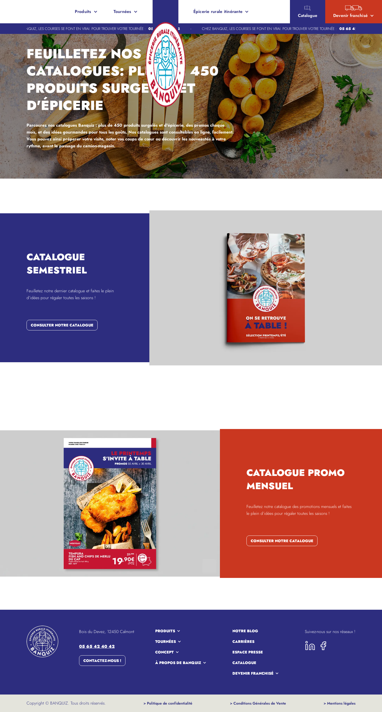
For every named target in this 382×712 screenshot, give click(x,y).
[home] (23, 11)
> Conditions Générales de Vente (258, 703)
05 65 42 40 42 (97, 646)
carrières (243, 641)
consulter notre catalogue (62, 325)
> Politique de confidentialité (168, 703)
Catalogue (244, 662)
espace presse (247, 652)
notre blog (245, 631)
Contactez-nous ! (102, 660)
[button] (86, 11)
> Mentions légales (339, 703)
